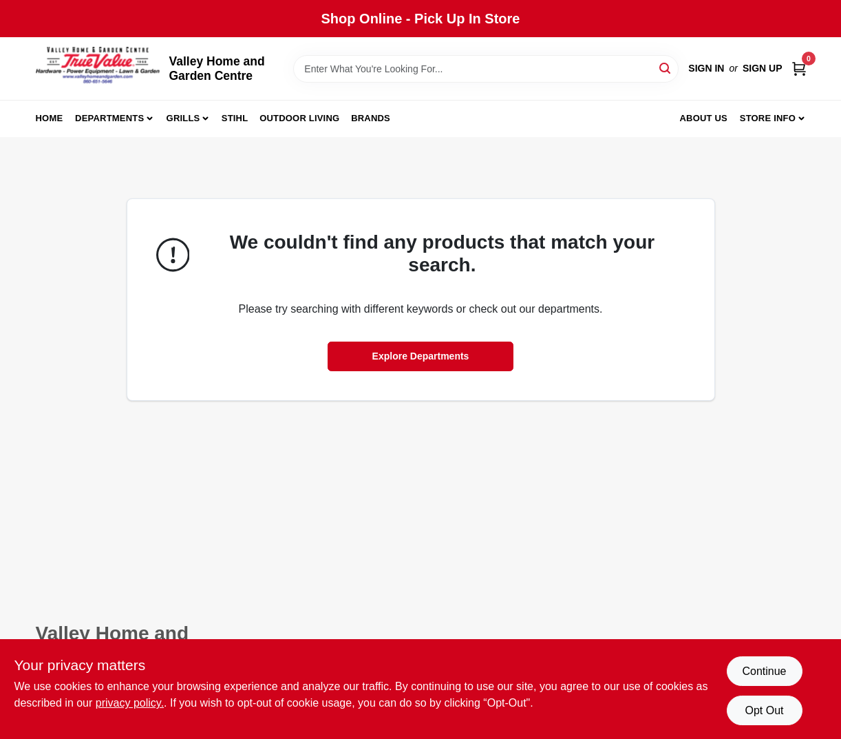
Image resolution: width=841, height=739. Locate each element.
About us (703, 118)
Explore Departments (420, 356)
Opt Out (764, 710)
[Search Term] (486, 69)
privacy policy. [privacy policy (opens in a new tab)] (130, 703)
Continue (764, 671)
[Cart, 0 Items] (799, 68)
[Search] (666, 67)
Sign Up (763, 68)
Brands (370, 118)
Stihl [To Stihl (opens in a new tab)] (235, 118)
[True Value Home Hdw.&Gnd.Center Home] (98, 68)
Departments (109, 118)
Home (49, 118)
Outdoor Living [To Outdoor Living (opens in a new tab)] (299, 118)
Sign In (706, 68)
